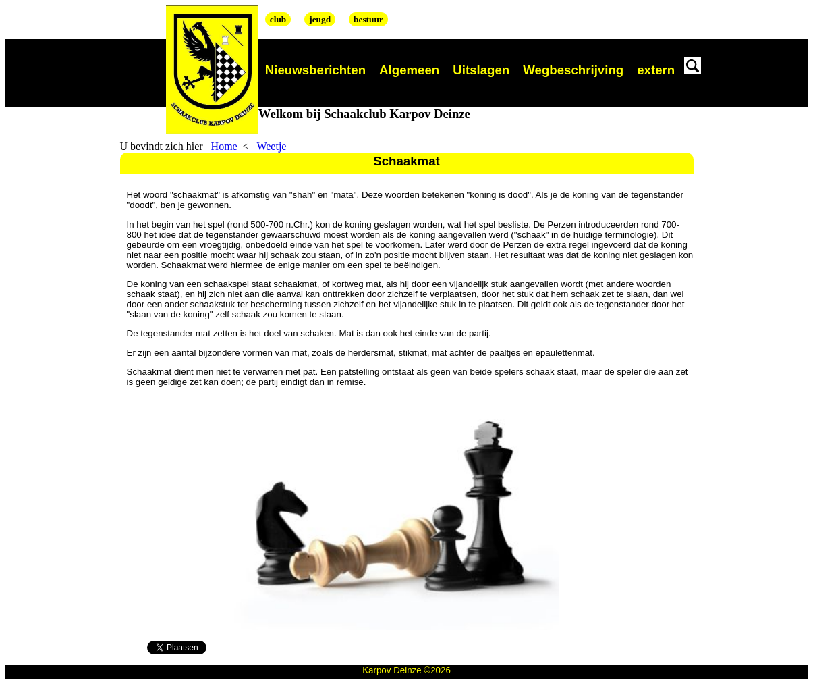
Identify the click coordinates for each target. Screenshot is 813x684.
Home (225, 146)
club (278, 19)
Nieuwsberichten (315, 70)
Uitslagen (481, 70)
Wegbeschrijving (573, 70)
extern (656, 70)
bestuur (368, 19)
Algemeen (409, 70)
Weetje (272, 146)
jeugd (320, 19)
